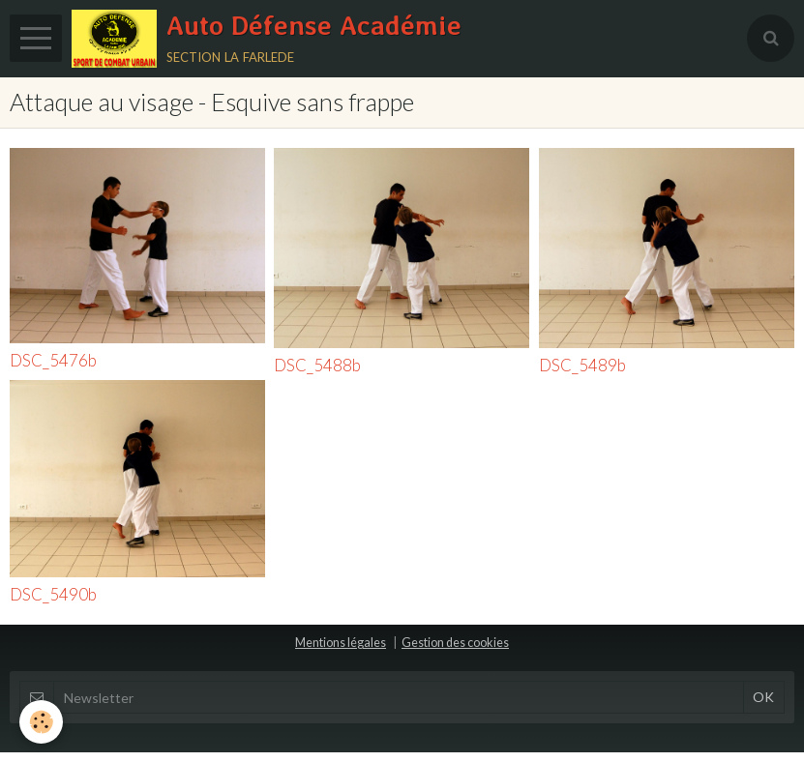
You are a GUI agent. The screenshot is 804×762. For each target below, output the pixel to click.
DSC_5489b (582, 365)
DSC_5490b (53, 594)
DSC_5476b (53, 361)
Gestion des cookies (455, 642)
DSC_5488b (317, 365)
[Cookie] (41, 722)
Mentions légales (340, 642)
